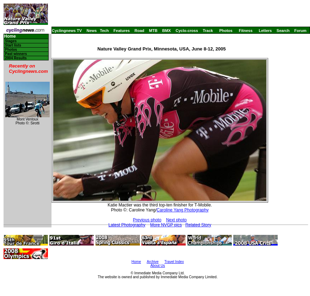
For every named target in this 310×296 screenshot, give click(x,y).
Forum (300, 30)
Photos (225, 30)
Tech (104, 30)
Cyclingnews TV (67, 30)
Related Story (198, 224)
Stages (11, 41)
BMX (166, 30)
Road (140, 30)
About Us (157, 266)
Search (283, 30)
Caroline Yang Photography (182, 210)
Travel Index (174, 262)
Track (208, 30)
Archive (152, 262)
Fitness (245, 30)
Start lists (13, 45)
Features (122, 30)
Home (10, 36)
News (92, 30)
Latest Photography (126, 224)
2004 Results (16, 58)
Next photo (176, 219)
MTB (153, 30)
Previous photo (147, 219)
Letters (265, 30)
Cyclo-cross (187, 30)
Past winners (16, 54)
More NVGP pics (166, 224)
